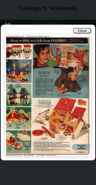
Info (8, 24)
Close (82, 31)
